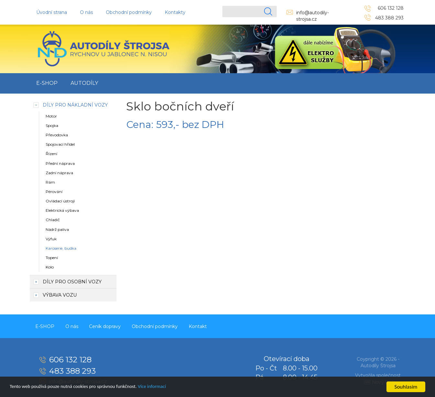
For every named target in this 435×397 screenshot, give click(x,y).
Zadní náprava (59, 172)
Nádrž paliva (57, 229)
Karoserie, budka (61, 248)
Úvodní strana (51, 12)
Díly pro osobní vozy (72, 282)
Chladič (53, 219)
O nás (86, 12)
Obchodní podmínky (129, 12)
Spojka (52, 125)
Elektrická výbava (62, 210)
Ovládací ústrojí (60, 200)
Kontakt (207, 326)
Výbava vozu (60, 295)
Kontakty (175, 12)
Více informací (170, 387)
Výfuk (51, 238)
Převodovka (57, 134)
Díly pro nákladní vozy (75, 105)
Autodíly (84, 83)
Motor (51, 116)
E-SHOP (47, 83)
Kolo (50, 267)
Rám (50, 182)
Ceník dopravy (110, 326)
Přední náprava (60, 163)
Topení (52, 257)
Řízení (51, 153)
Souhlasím (406, 386)
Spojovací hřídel (60, 144)
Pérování (54, 191)
